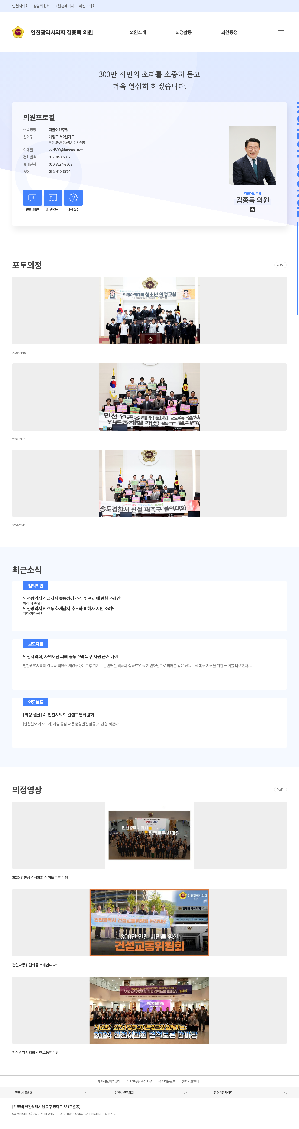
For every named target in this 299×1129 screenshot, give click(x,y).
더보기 (281, 265)
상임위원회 (41, 6)
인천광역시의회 (62, 32)
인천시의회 (20, 6)
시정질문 (73, 209)
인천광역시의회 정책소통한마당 (35, 1052)
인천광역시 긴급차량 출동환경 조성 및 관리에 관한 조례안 (71, 598)
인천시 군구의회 (124, 1092)
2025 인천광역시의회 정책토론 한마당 (40, 877)
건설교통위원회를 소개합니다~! (35, 965)
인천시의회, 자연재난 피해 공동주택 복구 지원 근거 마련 (70, 656)
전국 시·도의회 (23, 1092)
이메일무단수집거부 (139, 1081)
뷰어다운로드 (167, 1081)
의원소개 (138, 32)
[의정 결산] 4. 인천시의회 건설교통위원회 (58, 714)
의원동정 (229, 32)
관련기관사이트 (223, 1092)
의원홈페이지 (64, 6)
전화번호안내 (190, 1081)
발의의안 (32, 209)
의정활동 (184, 32)
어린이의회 (87, 6)
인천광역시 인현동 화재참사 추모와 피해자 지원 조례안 (69, 608)
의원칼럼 (52, 209)
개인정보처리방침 (109, 1081)
